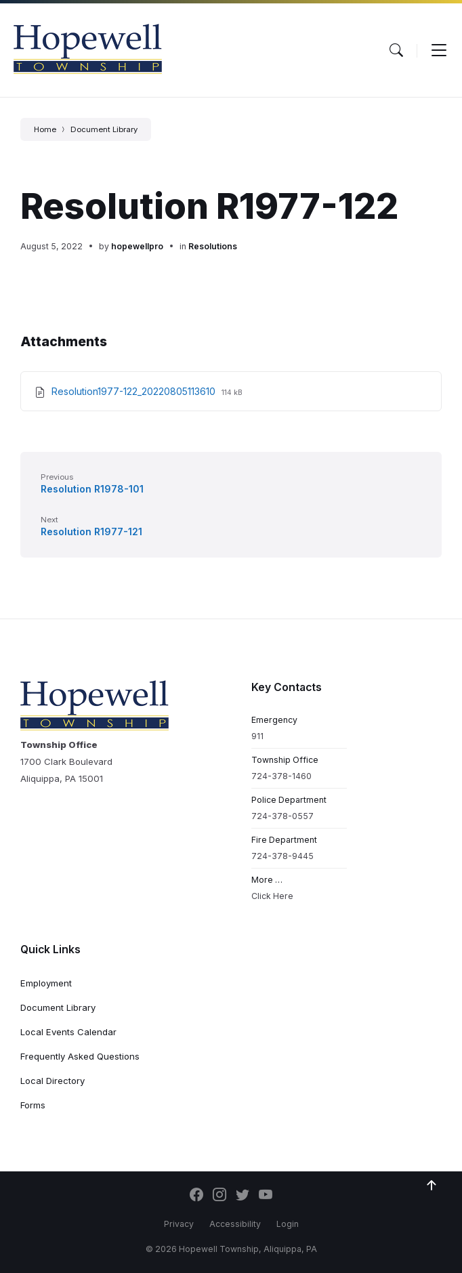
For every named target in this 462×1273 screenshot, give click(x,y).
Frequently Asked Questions (80, 1056)
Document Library (104, 129)
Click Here (272, 896)
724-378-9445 (282, 856)
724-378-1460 (281, 776)
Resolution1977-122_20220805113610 (134, 391)
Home (45, 129)
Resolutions (212, 246)
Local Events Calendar (68, 1031)
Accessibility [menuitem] (235, 1224)
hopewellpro (137, 246)
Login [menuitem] (287, 1224)
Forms (32, 1105)
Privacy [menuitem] (179, 1224)
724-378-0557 (282, 816)
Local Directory (52, 1080)
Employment (46, 983)
